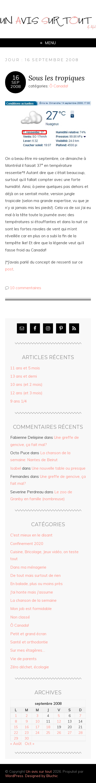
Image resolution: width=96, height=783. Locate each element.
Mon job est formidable (31, 608)
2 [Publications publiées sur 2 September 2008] (27, 715)
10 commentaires (25, 287)
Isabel (15, 468)
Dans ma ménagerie (28, 567)
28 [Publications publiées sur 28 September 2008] (80, 732)
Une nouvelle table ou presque (59, 468)
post (9, 269)
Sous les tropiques (56, 77)
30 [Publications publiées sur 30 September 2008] (27, 738)
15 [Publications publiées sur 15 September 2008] (16, 727)
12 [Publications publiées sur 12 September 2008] (59, 721)
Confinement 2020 (26, 543)
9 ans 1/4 (18, 401)
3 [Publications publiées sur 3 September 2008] (37, 715)
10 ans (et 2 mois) (26, 384)
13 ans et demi (23, 376)
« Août (16, 743)
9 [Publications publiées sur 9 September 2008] (27, 721)
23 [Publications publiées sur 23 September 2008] (27, 732)
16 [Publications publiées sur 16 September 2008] (27, 727)
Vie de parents (23, 658)
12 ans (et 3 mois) (26, 392)
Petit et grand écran (28, 633)
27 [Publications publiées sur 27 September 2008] (70, 732)
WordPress (14, 775)
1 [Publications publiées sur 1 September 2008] (16, 715)
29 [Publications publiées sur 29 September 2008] (16, 738)
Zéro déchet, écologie (29, 666)
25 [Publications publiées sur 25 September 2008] (48, 732)
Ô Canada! (58, 86)
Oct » (29, 743)
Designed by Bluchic (41, 775)
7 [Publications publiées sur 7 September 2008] (80, 715)
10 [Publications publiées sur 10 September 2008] (37, 721)
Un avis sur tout (39, 771)
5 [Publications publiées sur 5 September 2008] (59, 715)
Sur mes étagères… (27, 650)
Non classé (20, 617)
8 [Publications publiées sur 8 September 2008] (16, 721)
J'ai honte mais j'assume (31, 592)
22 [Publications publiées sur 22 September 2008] (16, 732)
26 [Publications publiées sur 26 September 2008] (59, 732)
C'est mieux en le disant (31, 535)
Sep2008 (15, 84)
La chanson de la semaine (33, 600)
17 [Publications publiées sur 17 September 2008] (37, 727)
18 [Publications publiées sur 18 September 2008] (48, 727)
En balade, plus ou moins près (36, 583)
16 (15, 77)
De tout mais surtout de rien (35, 575)
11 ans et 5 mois (25, 368)
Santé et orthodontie (29, 642)
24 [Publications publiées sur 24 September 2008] (37, 732)
